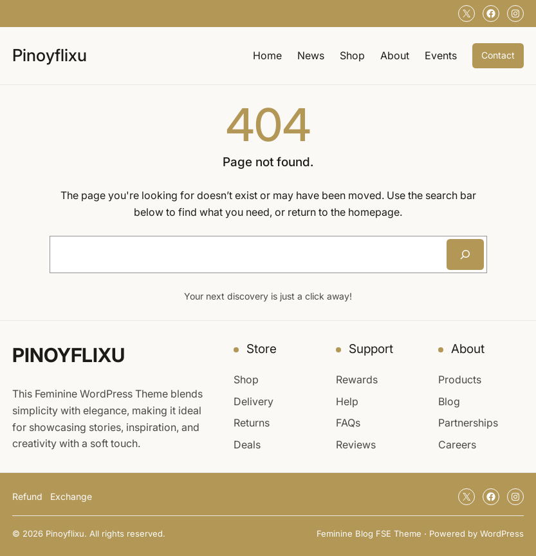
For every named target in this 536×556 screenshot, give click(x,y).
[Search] (465, 254)
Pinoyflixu (49, 55)
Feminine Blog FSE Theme (369, 533)
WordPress (502, 533)
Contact (498, 55)
